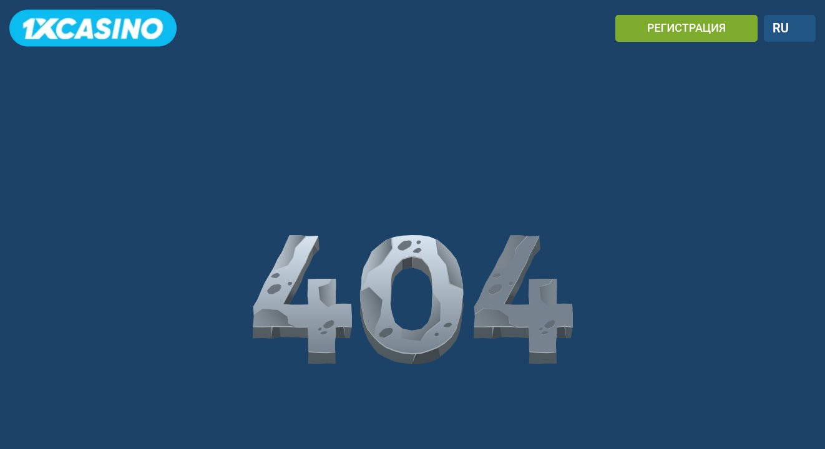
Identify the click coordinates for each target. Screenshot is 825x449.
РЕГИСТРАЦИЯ (686, 27)
